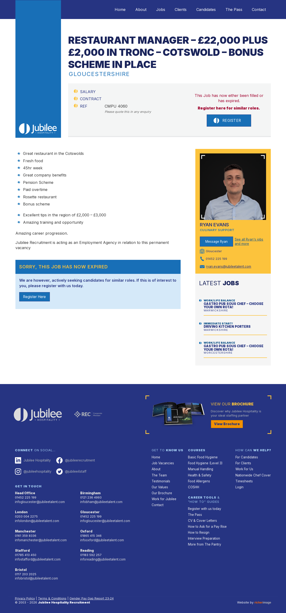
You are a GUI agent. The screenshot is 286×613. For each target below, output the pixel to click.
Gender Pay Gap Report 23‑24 (92, 595)
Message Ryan (216, 241)
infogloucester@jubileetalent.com (39, 500)
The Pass (231, 9)
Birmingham (90, 492)
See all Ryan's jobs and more (249, 242)
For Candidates (246, 457)
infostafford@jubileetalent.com (37, 556)
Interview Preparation (203, 535)
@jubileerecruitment (74, 460)
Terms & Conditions (53, 595)
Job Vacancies (162, 462)
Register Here (35, 297)
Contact (258, 9)
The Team (159, 474)
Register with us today (204, 507)
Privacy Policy (25, 595)
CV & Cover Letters (202, 518)
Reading (87, 548)
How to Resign (198, 530)
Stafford (22, 548)
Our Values (160, 485)
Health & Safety (199, 474)
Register (227, 121)
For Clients (243, 462)
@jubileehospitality (33, 471)
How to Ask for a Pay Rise (207, 524)
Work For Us (244, 468)
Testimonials (161, 480)
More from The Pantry (204, 541)
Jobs (152, 9)
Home (108, 9)
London (21, 511)
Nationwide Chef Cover (252, 474)
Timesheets (244, 480)
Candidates (201, 9)
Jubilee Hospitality (32, 460)
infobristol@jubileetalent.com (36, 575)
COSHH (193, 485)
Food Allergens (199, 480)
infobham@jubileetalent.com (101, 500)
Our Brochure (161, 491)
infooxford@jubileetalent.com (101, 538)
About (131, 9)
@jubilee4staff (70, 471)
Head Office (25, 492)
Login (239, 485)
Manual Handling (200, 468)
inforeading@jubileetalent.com (102, 556)
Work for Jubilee (164, 497)
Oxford (86, 529)
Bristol (20, 567)
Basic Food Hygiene (202, 457)
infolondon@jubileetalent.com (36, 519)
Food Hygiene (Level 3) (205, 462)
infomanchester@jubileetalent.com (40, 538)
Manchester (25, 529)
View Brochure (226, 424)
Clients (175, 9)
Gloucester (89, 511)
